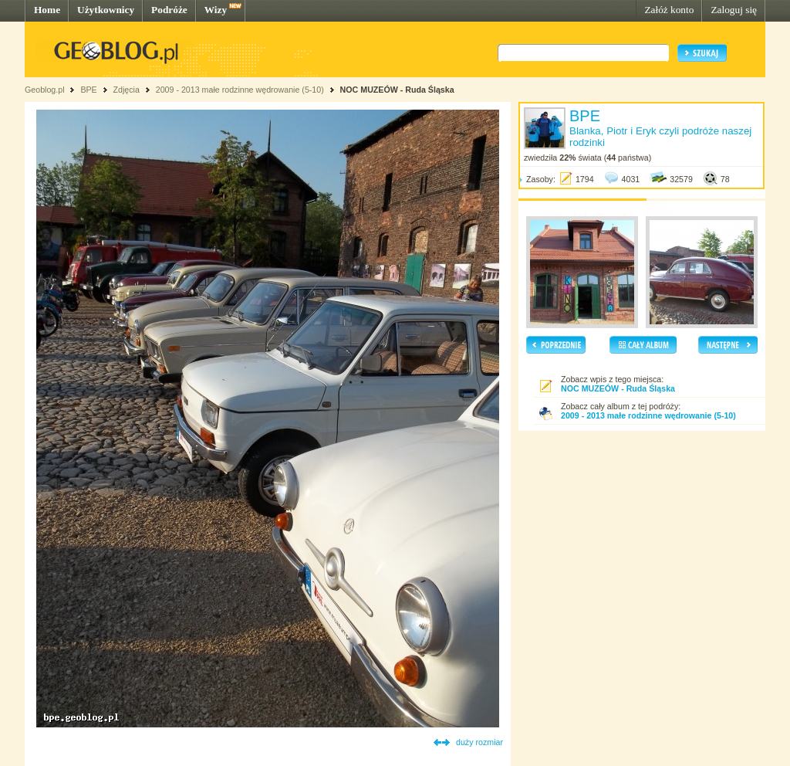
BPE (88, 89)
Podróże (169, 9)
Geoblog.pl (45, 89)
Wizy (215, 9)
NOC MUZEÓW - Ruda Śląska (397, 89)
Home (47, 9)
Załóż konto (669, 9)
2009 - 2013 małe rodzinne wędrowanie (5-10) (240, 89)
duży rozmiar (479, 742)
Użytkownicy (105, 9)
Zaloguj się (734, 9)
